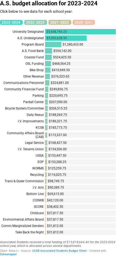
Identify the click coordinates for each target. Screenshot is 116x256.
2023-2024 (11, 22)
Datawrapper (8, 254)
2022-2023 (35, 22)
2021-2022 (60, 22)
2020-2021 (83, 22)
